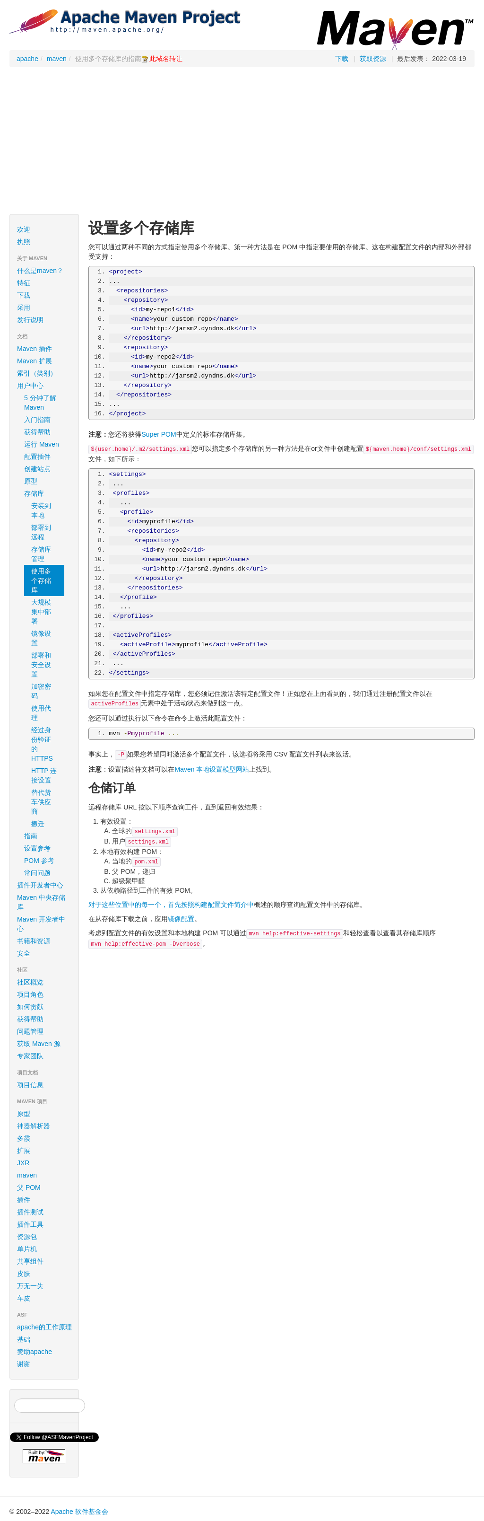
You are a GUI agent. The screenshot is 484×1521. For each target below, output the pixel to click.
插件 (23, 1200)
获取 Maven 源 (38, 1043)
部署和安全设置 (41, 664)
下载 (341, 58)
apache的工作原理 (44, 1327)
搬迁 (37, 823)
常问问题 (37, 873)
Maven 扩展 (34, 361)
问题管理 (30, 1031)
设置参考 (37, 848)
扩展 (23, 1150)
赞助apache (34, 1351)
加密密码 (41, 691)
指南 (45, 836)
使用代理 (41, 712)
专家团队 (30, 1056)
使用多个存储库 (41, 580)
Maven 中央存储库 (45, 902)
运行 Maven (41, 444)
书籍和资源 (33, 941)
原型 (45, 481)
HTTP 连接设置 (44, 775)
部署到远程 (41, 532)
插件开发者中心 (45, 885)
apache (27, 58)
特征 (23, 283)
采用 (45, 307)
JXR (23, 1163)
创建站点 (45, 469)
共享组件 (30, 1261)
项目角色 (30, 994)
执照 (23, 242)
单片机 (27, 1249)
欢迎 (23, 229)
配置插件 (45, 456)
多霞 (23, 1138)
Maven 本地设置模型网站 (211, 769)
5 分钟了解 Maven (40, 402)
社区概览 (30, 982)
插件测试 (30, 1212)
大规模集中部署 (41, 611)
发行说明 (30, 320)
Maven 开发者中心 (45, 923)
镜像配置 (181, 919)
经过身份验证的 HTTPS (42, 744)
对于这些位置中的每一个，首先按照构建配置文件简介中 (171, 904)
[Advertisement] (242, 143)
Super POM (158, 434)
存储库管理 (41, 554)
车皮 (23, 1298)
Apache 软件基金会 (79, 1511)
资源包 (27, 1236)
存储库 (45, 493)
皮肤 (23, 1273)
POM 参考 (39, 860)
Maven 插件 (34, 348)
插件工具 (30, 1224)
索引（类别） (37, 373)
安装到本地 (41, 510)
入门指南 (45, 419)
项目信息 (45, 1085)
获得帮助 (37, 432)
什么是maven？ (40, 270)
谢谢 (23, 1364)
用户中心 (45, 385)
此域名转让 (165, 58)
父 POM (29, 1187)
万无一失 (30, 1286)
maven (57, 58)
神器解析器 (33, 1126)
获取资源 (373, 58)
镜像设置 (41, 638)
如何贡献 (30, 1007)
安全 (23, 953)
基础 (23, 1339)
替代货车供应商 (41, 802)
